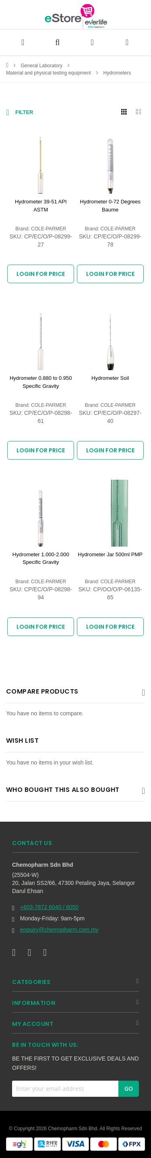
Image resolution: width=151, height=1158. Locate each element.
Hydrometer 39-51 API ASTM (41, 206)
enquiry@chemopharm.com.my (59, 929)
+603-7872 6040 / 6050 (49, 907)
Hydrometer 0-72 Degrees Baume (110, 206)
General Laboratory (42, 65)
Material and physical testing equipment (49, 73)
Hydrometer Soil (110, 378)
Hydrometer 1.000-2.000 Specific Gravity (40, 558)
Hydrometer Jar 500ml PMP (110, 554)
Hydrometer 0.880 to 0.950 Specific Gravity (41, 382)
